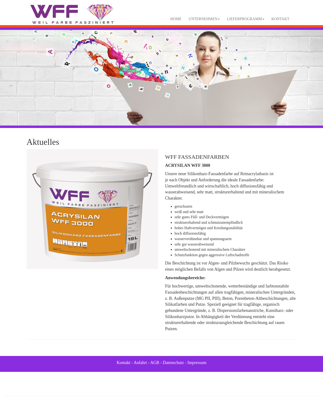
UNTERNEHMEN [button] (204, 19)
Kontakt (123, 362)
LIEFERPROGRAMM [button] (245, 19)
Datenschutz (173, 362)
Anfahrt (140, 362)
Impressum (197, 362)
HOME (176, 19)
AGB (154, 362)
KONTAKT (280, 19)
